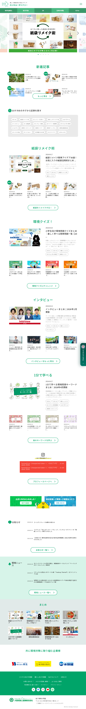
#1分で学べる (66, 119)
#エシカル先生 (16, 132)
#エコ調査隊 (27, 124)
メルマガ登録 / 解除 (42, 681)
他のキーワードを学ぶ (42, 440)
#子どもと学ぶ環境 (65, 124)
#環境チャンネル (51, 128)
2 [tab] (41, 55)
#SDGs (49, 250)
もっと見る (42, 96)
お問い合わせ (28, 681)
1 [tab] (38, 55)
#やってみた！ (27, 132)
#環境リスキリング (26, 128)
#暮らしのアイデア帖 (53, 119)
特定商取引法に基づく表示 (31, 685)
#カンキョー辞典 (38, 124)
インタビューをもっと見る (42, 361)
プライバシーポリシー (56, 685)
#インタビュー (16, 124)
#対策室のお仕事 (39, 132)
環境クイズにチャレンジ (42, 286)
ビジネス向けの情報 (25, 677)
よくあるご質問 (56, 681)
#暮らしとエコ (50, 176)
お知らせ (64, 677)
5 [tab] (48, 55)
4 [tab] (46, 55)
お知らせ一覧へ (42, 550)
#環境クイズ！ (39, 128)
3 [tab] (43, 55)
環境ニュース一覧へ (42, 592)
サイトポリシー (45, 685)
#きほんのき (62, 132)
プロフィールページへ (42, 481)
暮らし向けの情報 (40, 677)
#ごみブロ (15, 128)
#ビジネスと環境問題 (52, 405)
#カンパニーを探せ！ (38, 119)
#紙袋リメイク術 (24, 119)
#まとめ (14, 119)
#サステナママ (51, 132)
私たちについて (53, 677)
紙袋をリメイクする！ (42, 207)
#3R (48, 172)
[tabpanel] (43, 33)
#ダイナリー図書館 (52, 124)
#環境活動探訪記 (63, 128)
